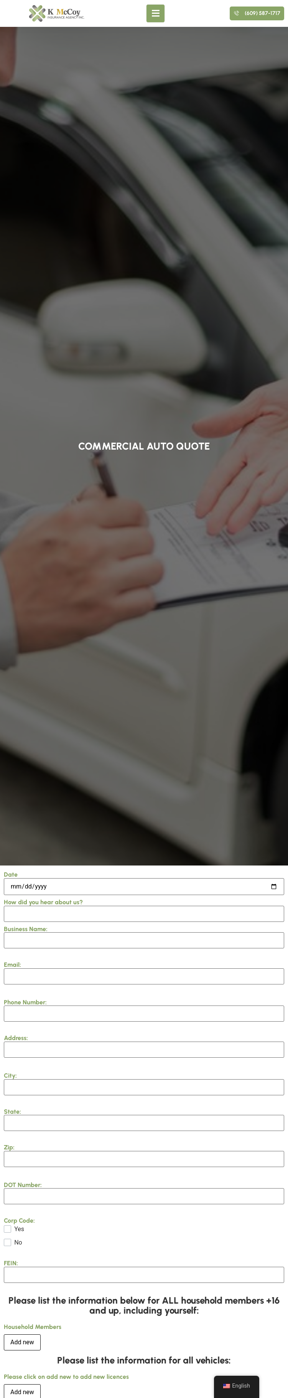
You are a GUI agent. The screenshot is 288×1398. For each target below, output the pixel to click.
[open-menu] (155, 13)
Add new (22, 1342)
